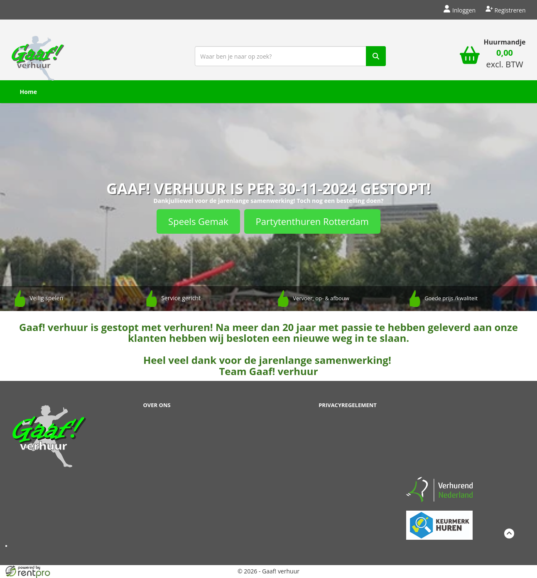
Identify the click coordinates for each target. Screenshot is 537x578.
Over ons (157, 405)
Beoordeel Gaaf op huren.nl (439, 435)
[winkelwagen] (470, 56)
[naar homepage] (38, 55)
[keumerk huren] (439, 520)
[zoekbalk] (290, 56)
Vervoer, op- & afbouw (321, 298)
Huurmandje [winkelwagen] (505, 42)
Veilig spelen (46, 298)
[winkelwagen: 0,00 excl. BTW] (505, 60)
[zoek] (376, 56)
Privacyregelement (348, 405)
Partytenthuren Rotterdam (312, 221)
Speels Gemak (198, 221)
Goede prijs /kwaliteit (451, 298)
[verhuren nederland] (439, 489)
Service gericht (181, 298)
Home (28, 92)
